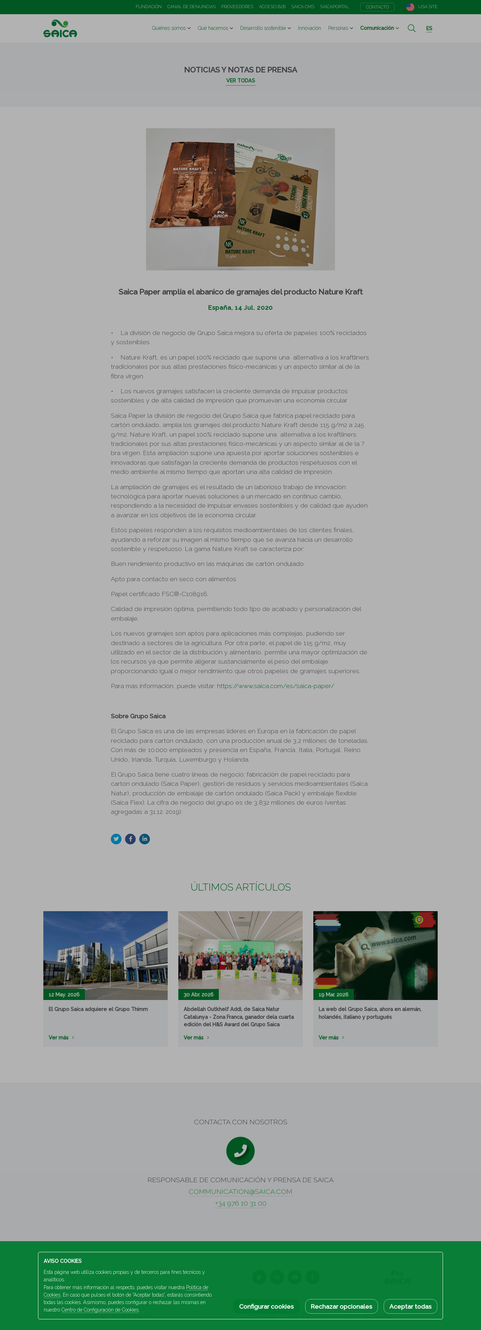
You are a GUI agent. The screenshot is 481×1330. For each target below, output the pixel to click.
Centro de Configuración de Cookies (100, 1310)
